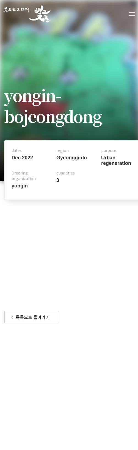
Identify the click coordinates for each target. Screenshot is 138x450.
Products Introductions (71, 366)
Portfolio (56, 358)
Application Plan (95, 369)
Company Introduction (69, 360)
